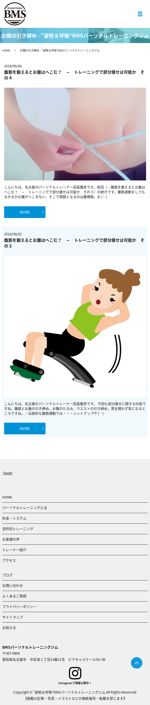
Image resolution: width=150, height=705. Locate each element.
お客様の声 (11, 539)
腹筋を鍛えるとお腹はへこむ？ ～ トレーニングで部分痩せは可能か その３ (74, 243)
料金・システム (14, 518)
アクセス (9, 560)
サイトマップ (12, 617)
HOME (6, 50)
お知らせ (9, 627)
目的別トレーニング (17, 528)
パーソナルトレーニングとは (24, 507)
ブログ (7, 574)
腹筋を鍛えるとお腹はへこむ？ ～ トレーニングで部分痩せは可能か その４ (74, 75)
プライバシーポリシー (19, 606)
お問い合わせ (12, 585)
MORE (25, 212)
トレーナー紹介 (14, 549)
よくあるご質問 (14, 596)
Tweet (7, 473)
